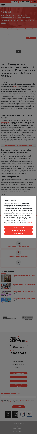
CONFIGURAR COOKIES (18, 227)
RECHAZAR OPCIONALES (18, 230)
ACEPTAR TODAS (18, 233)
